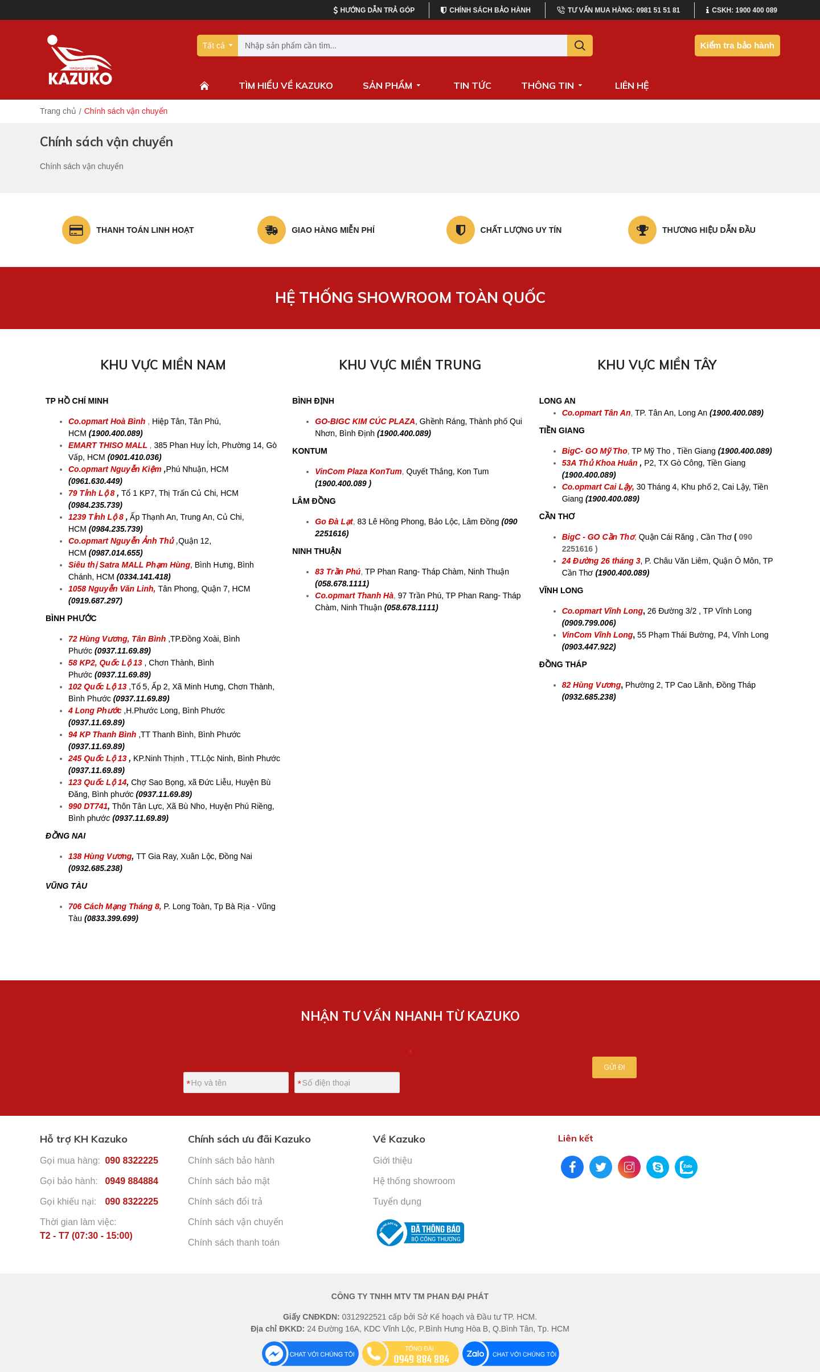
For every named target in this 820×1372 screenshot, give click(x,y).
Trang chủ (58, 111)
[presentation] (483, 1061)
